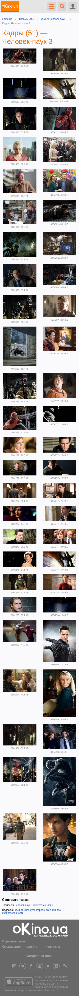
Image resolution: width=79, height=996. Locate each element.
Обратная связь (14, 941)
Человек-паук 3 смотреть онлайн (34, 905)
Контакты (53, 947)
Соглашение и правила (19, 947)
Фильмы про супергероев (30, 910)
